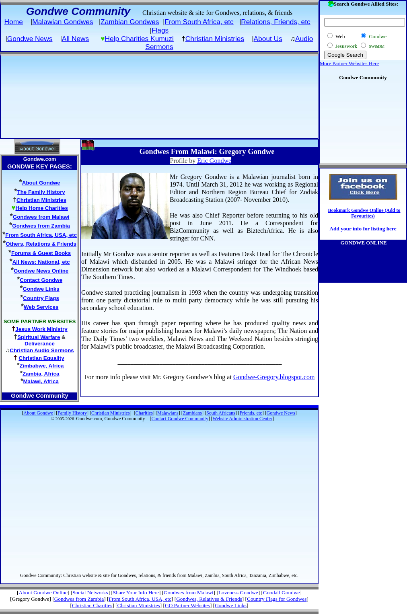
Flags (160, 30)
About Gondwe (41, 183)
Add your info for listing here (362, 229)
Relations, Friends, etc (275, 22)
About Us (268, 39)
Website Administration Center (242, 418)
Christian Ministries (214, 39)
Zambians (192, 413)
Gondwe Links (41, 289)
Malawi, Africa (40, 381)
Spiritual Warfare (38, 337)
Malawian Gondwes (62, 22)
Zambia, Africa (41, 374)
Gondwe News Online (41, 271)
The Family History (41, 192)
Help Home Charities (41, 208)
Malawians (168, 413)
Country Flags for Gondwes (276, 599)
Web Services (41, 307)
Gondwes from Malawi (41, 217)
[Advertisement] (156, 96)
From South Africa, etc (198, 22)
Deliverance (40, 344)
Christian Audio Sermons (42, 350)
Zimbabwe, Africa (42, 366)
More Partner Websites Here (349, 63)
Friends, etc (251, 413)
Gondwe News (30, 39)
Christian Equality (41, 358)
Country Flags (41, 298)
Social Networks (90, 592)
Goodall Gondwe (281, 592)
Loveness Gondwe (238, 592)
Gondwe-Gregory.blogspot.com (273, 377)
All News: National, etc (41, 262)
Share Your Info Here (136, 592)
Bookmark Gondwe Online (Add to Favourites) (364, 213)
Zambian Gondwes (130, 22)
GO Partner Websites (187, 605)
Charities (144, 413)
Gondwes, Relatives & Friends (209, 599)
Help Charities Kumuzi (139, 39)
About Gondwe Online (43, 592)
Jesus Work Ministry (41, 329)
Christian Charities (92, 605)
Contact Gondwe (41, 280)
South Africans (220, 413)
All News (75, 39)
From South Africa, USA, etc (41, 235)
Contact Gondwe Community (180, 418)
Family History (72, 413)
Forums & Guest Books (41, 253)
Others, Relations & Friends (41, 244)
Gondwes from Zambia (41, 226)
